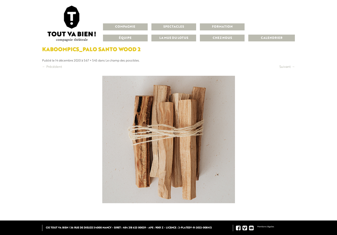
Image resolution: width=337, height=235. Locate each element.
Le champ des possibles (122, 60)
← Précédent (52, 67)
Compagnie (125, 26)
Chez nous (222, 38)
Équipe (125, 38)
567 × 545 (90, 60)
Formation (222, 26)
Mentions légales (265, 227)
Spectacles (173, 26)
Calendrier (271, 38)
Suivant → (287, 67)
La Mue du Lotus (173, 38)
